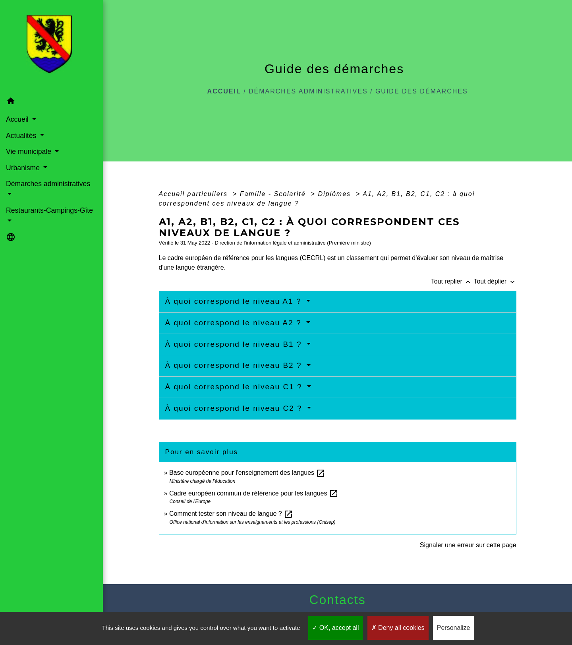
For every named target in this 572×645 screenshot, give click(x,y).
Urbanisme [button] (24, 168)
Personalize (453, 627)
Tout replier (452, 281)
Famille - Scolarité (274, 193)
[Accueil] (51, 46)
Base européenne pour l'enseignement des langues (247, 472)
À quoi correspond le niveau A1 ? (234, 301)
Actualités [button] (22, 136)
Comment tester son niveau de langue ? (231, 513)
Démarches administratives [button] (48, 184)
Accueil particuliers (194, 193)
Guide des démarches (421, 91)
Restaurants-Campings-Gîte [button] (49, 210)
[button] (51, 102)
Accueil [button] (18, 119)
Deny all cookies (398, 627)
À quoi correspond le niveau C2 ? (235, 408)
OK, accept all (335, 627)
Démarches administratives (308, 91)
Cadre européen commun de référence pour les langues (253, 493)
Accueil (224, 91)
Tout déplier (494, 281)
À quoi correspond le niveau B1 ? (235, 344)
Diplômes (335, 193)
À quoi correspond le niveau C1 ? (235, 387)
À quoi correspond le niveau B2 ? (235, 365)
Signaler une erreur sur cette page (468, 545)
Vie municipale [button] (29, 151)
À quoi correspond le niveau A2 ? (234, 323)
